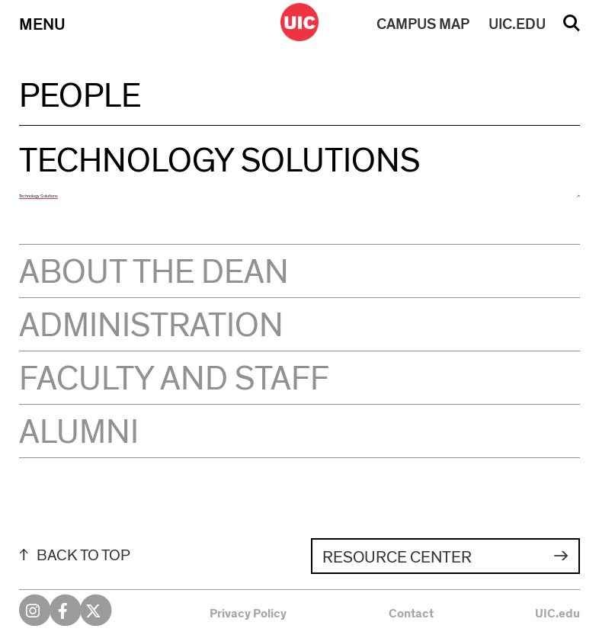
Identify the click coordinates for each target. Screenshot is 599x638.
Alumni (79, 432)
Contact (411, 614)
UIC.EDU (517, 24)
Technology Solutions (38, 196)
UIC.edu (557, 614)
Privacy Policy (248, 614)
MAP (422, 24)
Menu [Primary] (42, 24)
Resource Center (397, 557)
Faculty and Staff (174, 379)
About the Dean (154, 272)
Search (571, 28)
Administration (151, 326)
